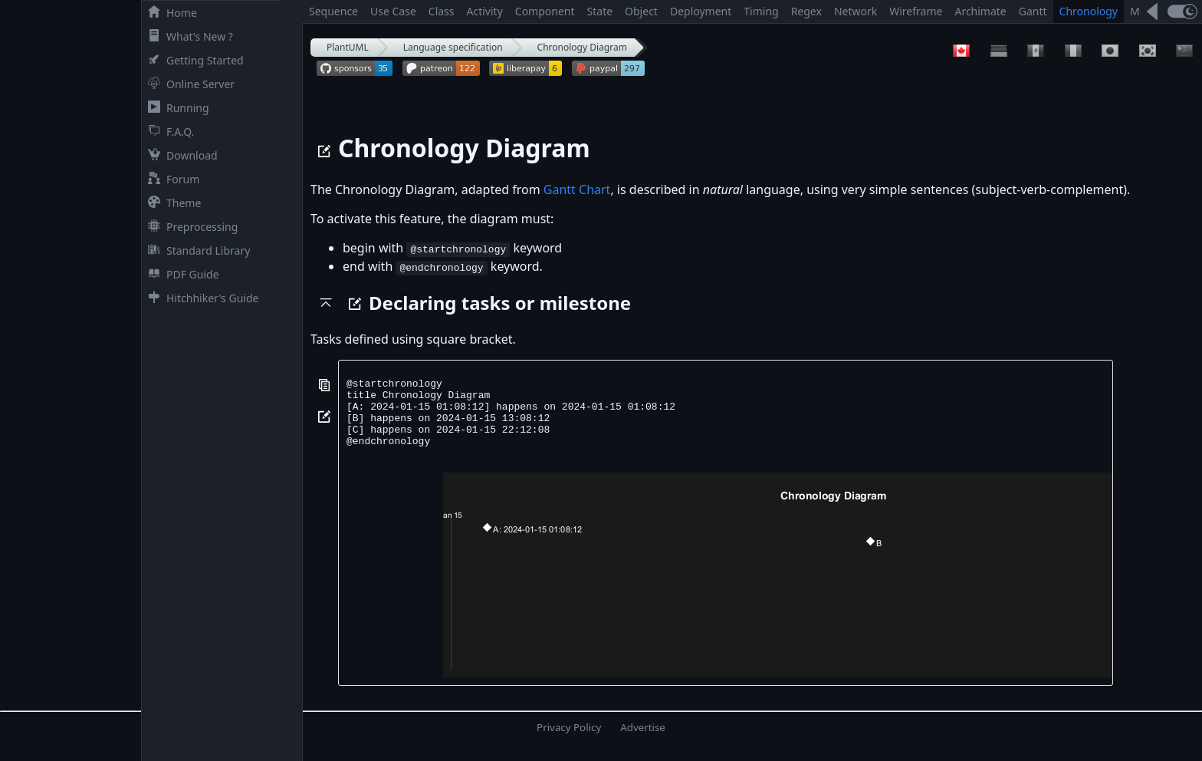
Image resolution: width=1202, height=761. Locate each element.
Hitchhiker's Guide (200, 298)
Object (641, 11)
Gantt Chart (577, 189)
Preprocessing (190, 226)
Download (180, 155)
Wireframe (915, 11)
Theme (171, 203)
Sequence (333, 11)
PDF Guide (180, 274)
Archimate (980, 11)
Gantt (1033, 11)
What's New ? (187, 36)
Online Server (188, 84)
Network (855, 11)
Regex (806, 11)
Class (442, 11)
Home (169, 12)
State (600, 11)
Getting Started (193, 60)
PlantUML (348, 47)
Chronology (1088, 11)
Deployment (700, 11)
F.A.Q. (168, 131)
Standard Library (196, 250)
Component (545, 11)
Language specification (453, 47)
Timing (761, 11)
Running (175, 107)
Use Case (393, 11)
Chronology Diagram (582, 47)
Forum (170, 179)
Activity (485, 11)
